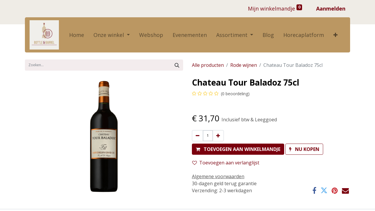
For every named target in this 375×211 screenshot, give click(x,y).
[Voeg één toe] (218, 135)
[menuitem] (76, 35)
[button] (335, 35)
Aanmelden (330, 8)
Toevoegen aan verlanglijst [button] (225, 162)
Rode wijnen (243, 65)
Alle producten (208, 65)
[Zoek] (177, 65)
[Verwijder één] (197, 135)
